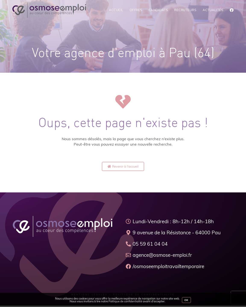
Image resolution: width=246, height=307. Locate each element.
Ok (186, 300)
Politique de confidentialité (125, 301)
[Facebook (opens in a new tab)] (231, 10)
